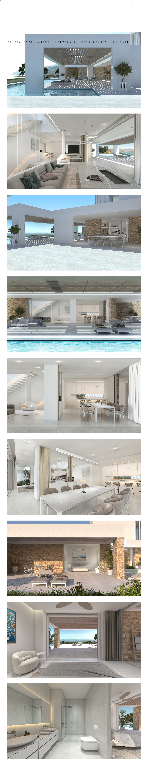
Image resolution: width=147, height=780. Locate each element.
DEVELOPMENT (93, 42)
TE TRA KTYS (19, 42)
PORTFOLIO (65, 42)
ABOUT (43, 42)
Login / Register (133, 5)
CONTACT (120, 42)
